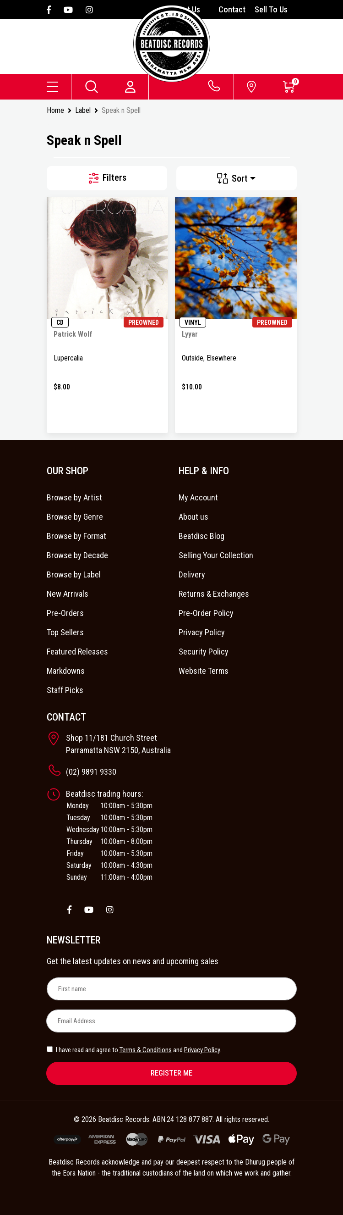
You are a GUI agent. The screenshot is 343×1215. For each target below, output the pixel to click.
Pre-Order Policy (206, 613)
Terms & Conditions (146, 1050)
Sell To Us (271, 9)
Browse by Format (76, 536)
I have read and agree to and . (134, 1050)
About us (193, 517)
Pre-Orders (65, 613)
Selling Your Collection (216, 555)
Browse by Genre (75, 517)
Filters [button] (106, 178)
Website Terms (204, 671)
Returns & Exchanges (214, 594)
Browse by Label (74, 574)
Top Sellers (65, 632)
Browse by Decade (77, 555)
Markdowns (66, 671)
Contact (231, 9)
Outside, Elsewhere (209, 358)
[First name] (172, 988)
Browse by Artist (74, 497)
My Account (198, 497)
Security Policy (204, 651)
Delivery (192, 574)
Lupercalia (68, 358)
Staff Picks (65, 690)
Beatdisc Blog (201, 536)
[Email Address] (171, 1021)
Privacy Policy (202, 632)
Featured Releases (77, 651)
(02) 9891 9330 (91, 772)
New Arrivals (67, 594)
